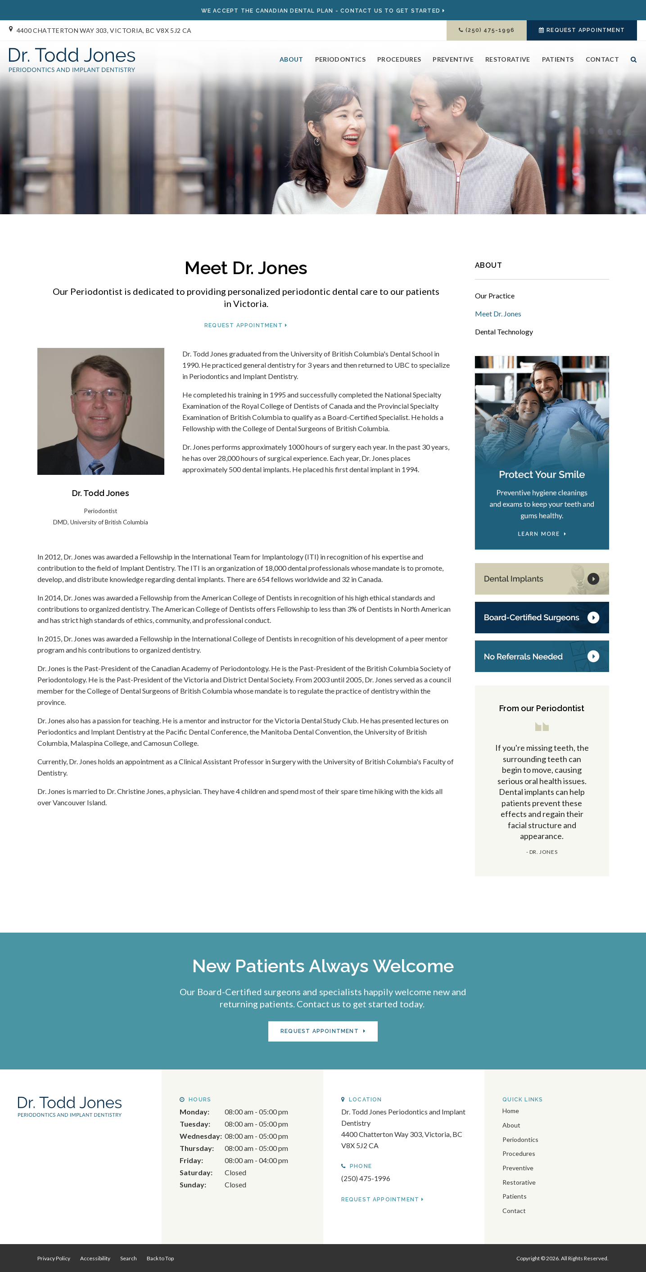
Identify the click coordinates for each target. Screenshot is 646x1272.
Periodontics (340, 61)
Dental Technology (504, 331)
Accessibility (95, 1257)
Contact (602, 61)
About (291, 61)
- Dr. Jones (542, 851)
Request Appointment (586, 30)
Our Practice (495, 295)
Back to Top (160, 1257)
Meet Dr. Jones (498, 313)
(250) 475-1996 (490, 30)
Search (631, 68)
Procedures (399, 61)
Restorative (507, 61)
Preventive (453, 61)
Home (510, 1110)
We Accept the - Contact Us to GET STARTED (320, 11)
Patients (558, 61)
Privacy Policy (53, 1257)
